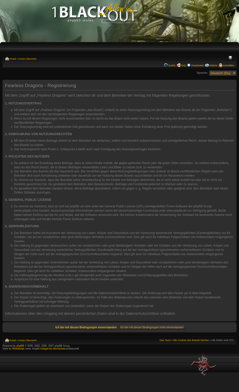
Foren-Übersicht (27, 58)
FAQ (183, 65)
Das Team (165, 340)
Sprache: (202, 72)
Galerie (213, 65)
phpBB (20, 345)
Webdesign (18, 348)
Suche (171, 65)
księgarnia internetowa (52, 348)
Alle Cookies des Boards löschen (191, 340)
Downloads (197, 65)
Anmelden (228, 65)
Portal (12, 58)
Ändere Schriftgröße (230, 58)
